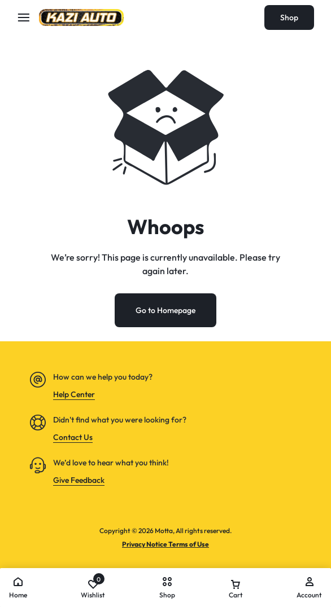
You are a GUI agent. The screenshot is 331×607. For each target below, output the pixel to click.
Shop (289, 17)
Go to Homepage (165, 310)
